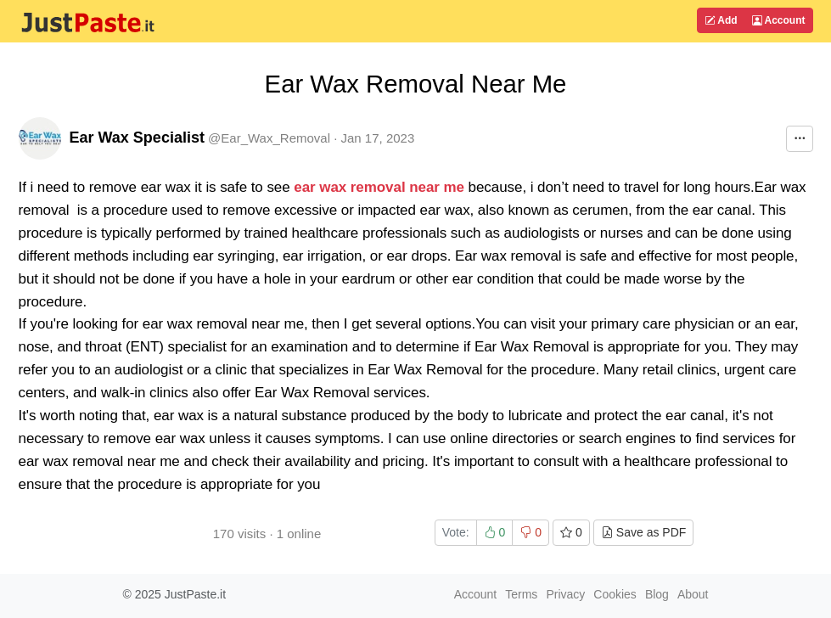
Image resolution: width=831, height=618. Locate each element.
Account (779, 20)
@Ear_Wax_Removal (269, 138)
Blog (657, 594)
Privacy (565, 594)
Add (721, 20)
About (693, 594)
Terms (521, 594)
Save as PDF (643, 532)
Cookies (615, 594)
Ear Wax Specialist (137, 137)
